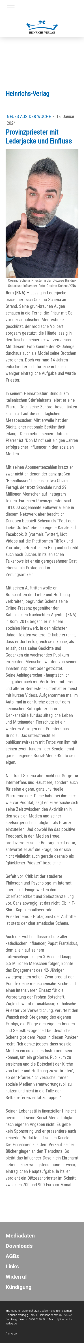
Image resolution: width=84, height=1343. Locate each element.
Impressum (13, 1310)
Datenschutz (30, 1310)
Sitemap (67, 1310)
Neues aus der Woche (29, 116)
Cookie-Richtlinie (50, 1310)
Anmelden (12, 1333)
